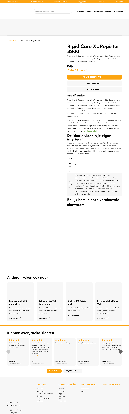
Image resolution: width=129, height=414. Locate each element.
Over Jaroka (41, 378)
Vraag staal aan (92, 72)
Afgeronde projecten (104, 11)
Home (9, 30)
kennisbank (85, 378)
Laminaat (56, 22)
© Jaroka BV (11, 410)
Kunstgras (79, 22)
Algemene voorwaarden (96, 410)
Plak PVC (35, 22)
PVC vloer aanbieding (99, 22)
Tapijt (45, 22)
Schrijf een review (71, 360)
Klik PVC (23, 22)
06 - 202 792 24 (16, 399)
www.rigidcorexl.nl (89, 120)
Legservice (41, 380)
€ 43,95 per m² (73, 305)
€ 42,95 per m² (15, 308)
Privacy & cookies (115, 410)
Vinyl (67, 22)
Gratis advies (92, 78)
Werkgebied (41, 390)
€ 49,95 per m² (44, 308)
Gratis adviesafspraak (45, 383)
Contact (120, 11)
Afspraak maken (84, 11)
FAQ (82, 380)
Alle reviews (52, 360)
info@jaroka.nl (15, 402)
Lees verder (35, 345)
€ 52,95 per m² (103, 308)
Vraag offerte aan (92, 66)
